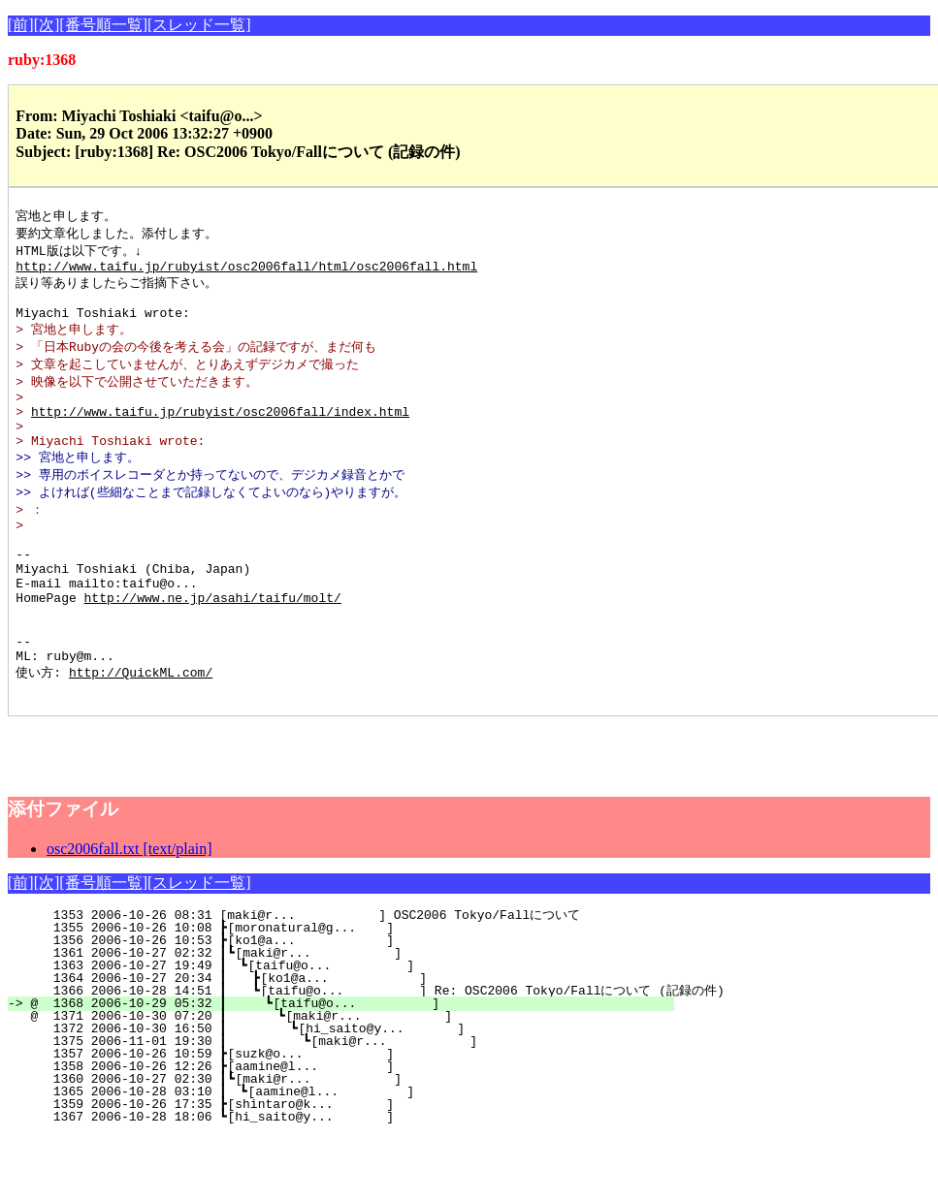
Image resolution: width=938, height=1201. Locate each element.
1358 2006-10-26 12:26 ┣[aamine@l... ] (359, 1131)
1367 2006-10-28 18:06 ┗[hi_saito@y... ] (359, 1181)
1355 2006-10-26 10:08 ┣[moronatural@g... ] (359, 992)
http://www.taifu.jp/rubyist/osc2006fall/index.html (220, 433)
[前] (21, 24)
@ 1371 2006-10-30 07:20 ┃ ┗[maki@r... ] (350, 1081)
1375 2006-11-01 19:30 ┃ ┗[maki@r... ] (347, 1106)
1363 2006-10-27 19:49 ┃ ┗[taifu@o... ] (354, 1030)
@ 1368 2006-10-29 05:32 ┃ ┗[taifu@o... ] (351, 1068)
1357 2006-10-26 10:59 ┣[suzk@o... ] (359, 1118)
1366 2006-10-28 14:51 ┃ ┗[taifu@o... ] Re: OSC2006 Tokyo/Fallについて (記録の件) (377, 1055)
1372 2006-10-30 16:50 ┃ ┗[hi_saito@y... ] (349, 1093)
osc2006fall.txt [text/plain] (129, 913)
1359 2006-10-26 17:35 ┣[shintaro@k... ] (359, 1169)
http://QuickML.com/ (140, 734)
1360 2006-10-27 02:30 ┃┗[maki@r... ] (355, 1144)
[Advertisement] (235, 810)
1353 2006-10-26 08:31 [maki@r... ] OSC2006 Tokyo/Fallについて (358, 980)
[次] (47, 24)
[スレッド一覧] (199, 24)
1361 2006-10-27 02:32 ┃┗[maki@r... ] (355, 1018)
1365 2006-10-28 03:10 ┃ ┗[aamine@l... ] (354, 1156)
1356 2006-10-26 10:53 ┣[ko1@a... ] (359, 1005)
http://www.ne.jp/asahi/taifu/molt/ (212, 646)
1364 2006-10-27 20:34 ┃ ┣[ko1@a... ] (353, 1043)
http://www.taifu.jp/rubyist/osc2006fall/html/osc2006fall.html (246, 271)
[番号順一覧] (103, 24)
